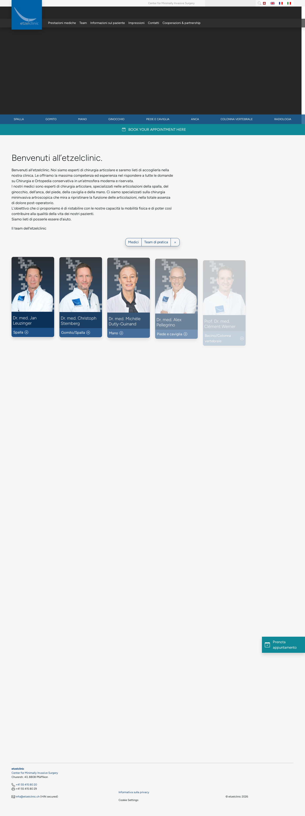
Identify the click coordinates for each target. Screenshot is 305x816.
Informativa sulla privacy (134, 792)
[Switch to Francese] (281, 3)
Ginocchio (116, 119)
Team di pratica (156, 242)
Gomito (51, 119)
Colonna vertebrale (237, 119)
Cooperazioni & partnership (182, 23)
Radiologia (282, 119)
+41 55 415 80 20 (26, 784)
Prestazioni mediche (62, 23)
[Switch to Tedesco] (264, 3)
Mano (82, 119)
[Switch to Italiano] (289, 3)
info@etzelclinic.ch (28, 796)
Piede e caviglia (157, 119)
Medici (133, 242)
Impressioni (136, 23)
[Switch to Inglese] (272, 3)
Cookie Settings (128, 800)
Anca (195, 119)
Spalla (19, 119)
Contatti (153, 23)
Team (83, 23)
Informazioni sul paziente (107, 23)
